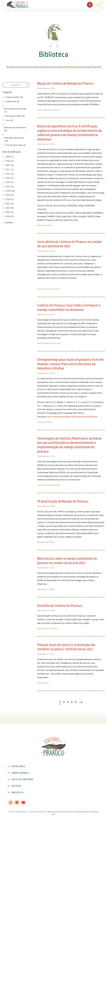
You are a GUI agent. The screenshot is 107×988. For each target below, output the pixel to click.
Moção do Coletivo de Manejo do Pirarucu (65, 84)
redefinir (9, 222)
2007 (9, 165)
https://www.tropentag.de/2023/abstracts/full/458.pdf (71, 416)
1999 (9, 156)
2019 (9, 195)
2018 (10, 190)
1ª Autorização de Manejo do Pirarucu (62, 501)
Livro (9, 120)
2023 (9, 212)
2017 (9, 186)
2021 (9, 203)
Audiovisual (12, 101)
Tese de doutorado (15, 145)
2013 (9, 173)
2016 (9, 182)
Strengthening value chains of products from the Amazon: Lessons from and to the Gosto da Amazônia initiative (70, 364)
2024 (9, 216)
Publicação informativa (14, 139)
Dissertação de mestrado (15, 110)
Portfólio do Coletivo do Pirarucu (59, 606)
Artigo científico (14, 97)
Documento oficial (15, 116)
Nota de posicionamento (15, 129)
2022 (9, 207)
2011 (9, 169)
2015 (9, 178)
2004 (9, 161)
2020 (9, 199)
